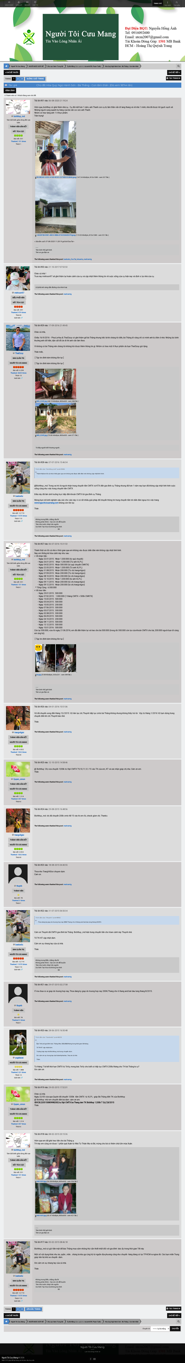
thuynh (19, 885)
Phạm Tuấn (96, 66)
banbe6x (67, 259)
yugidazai (19, 1057)
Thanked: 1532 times (18, 752)
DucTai (73, 259)
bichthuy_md (19, 116)
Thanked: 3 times (18, 900)
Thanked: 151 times (18, 141)
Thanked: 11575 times (18, 515)
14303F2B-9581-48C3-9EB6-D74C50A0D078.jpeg (55, 235)
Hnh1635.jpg (40, 1215)
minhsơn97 (19, 292)
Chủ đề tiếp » (174, 72)
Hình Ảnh (10, 90)
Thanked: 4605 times (18, 372)
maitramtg (88, 259)
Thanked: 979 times (18, 312)
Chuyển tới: (146, 1328)
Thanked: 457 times (18, 798)
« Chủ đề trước (11, 72)
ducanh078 (88, 66)
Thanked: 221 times (18, 1072)
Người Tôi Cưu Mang (10, 1357)
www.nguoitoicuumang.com (46, 502)
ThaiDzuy (19, 353)
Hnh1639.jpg (40, 1181)
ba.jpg (38, 674)
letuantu (80, 259)
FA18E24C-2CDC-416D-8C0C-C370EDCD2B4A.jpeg (55, 177)
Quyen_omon (19, 779)
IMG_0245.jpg (41, 435)
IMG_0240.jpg (41, 401)
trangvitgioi (19, 732)
